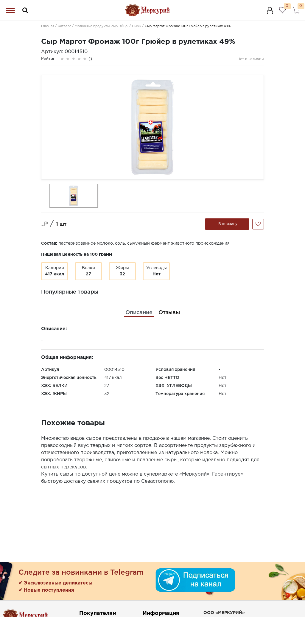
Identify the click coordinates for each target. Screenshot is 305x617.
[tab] (138, 312)
